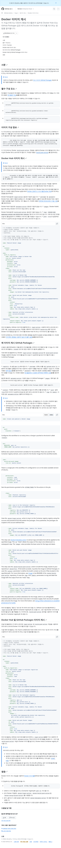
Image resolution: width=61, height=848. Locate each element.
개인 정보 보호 (24, 841)
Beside (46, 415)
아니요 (12, 817)
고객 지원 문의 (6, 831)
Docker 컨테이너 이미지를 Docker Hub (39, 191)
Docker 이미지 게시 (33, 13)
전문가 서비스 (43, 841)
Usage (30, 573)
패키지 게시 (23, 13)
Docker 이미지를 (29, 776)
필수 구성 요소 (9, 88)
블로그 (50, 841)
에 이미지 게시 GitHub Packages (17, 342)
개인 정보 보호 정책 (5, 820)
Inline (51, 415)
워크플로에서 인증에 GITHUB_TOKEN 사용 (37, 373)
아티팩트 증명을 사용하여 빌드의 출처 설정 (19, 337)
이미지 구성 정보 (10, 127)
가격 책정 (35, 841)
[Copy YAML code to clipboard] (57, 224)
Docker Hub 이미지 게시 (14, 158)
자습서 (16, 13)
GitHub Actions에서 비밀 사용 (48, 201)
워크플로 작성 (12, 95)
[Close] (56, 3)
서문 (4, 64)
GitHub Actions (8, 13)
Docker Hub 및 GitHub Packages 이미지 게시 (24, 619)
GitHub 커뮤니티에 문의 (8, 828)
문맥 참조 (9, 371)
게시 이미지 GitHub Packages (42, 80)
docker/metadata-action (18, 540)
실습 (4, 771)
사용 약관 (16, 841)
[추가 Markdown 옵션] (16, 33)
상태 (31, 841)
